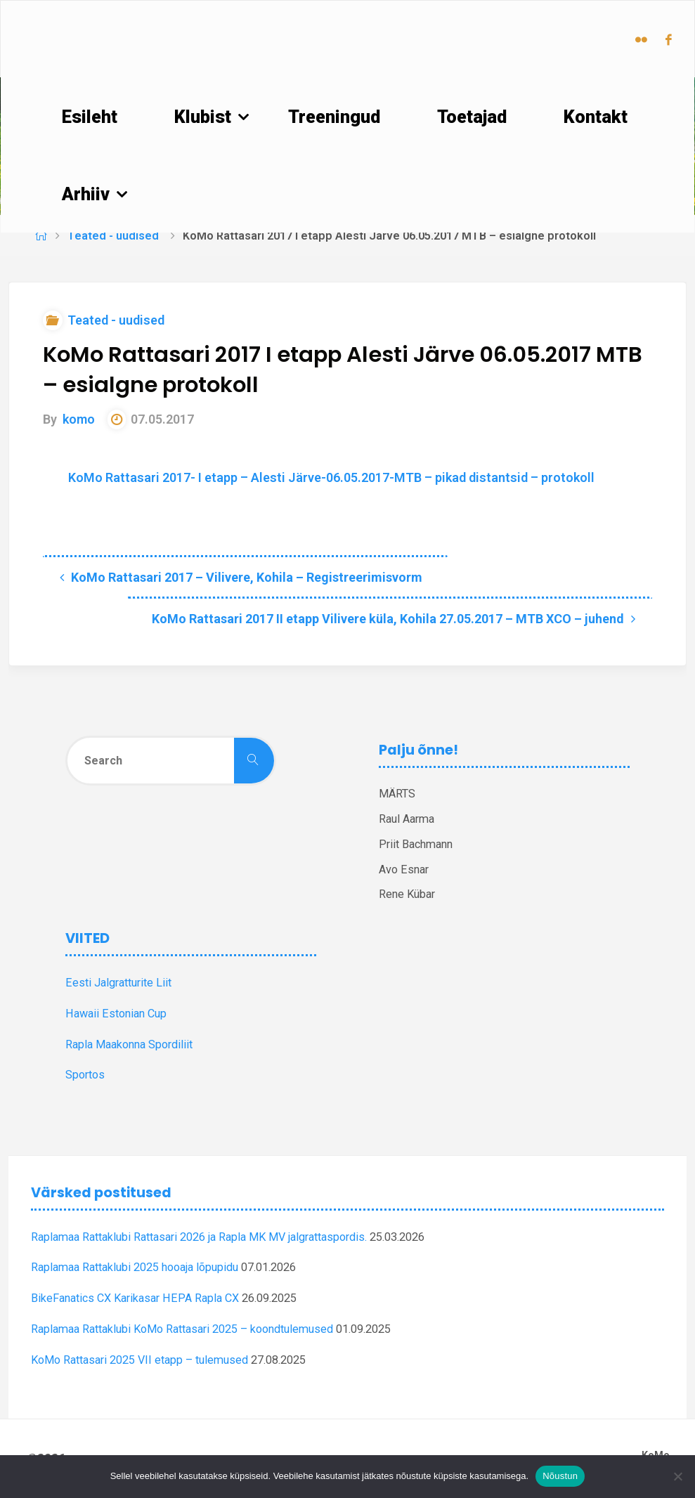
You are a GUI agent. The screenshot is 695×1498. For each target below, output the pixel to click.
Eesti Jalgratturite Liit (118, 982)
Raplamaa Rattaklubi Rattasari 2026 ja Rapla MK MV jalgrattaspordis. (199, 1237)
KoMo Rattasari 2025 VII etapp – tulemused (139, 1360)
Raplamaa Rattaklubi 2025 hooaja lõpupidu (134, 1267)
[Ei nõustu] (677, 1476)
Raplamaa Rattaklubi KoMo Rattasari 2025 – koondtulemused (182, 1329)
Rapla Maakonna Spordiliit (129, 1044)
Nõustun (560, 1476)
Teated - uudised (113, 235)
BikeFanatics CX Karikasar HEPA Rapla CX (135, 1298)
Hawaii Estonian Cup (116, 1013)
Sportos (85, 1074)
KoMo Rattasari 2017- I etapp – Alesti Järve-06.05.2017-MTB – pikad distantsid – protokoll (331, 477)
